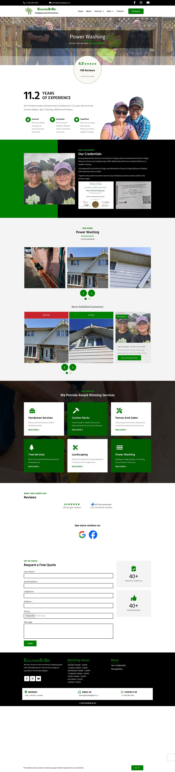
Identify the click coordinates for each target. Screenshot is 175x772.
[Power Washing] (131, 455)
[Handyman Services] (44, 419)
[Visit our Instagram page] (141, 2)
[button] (86, 298)
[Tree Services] (44, 455)
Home (72, 43)
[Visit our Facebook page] (134, 2)
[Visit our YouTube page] (148, 2)
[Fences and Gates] (131, 419)
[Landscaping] (87, 455)
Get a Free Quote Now (129, 358)
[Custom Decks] (87, 419)
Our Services (82, 43)
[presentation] (83, 293)
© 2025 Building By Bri (87, 703)
